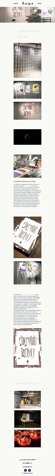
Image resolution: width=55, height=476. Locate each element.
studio (39, 3)
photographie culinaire (28, 294)
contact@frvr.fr (27, 467)
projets (16, 3)
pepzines (29, 309)
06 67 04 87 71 (27, 463)
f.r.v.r (27, 3)
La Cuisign (27, 186)
